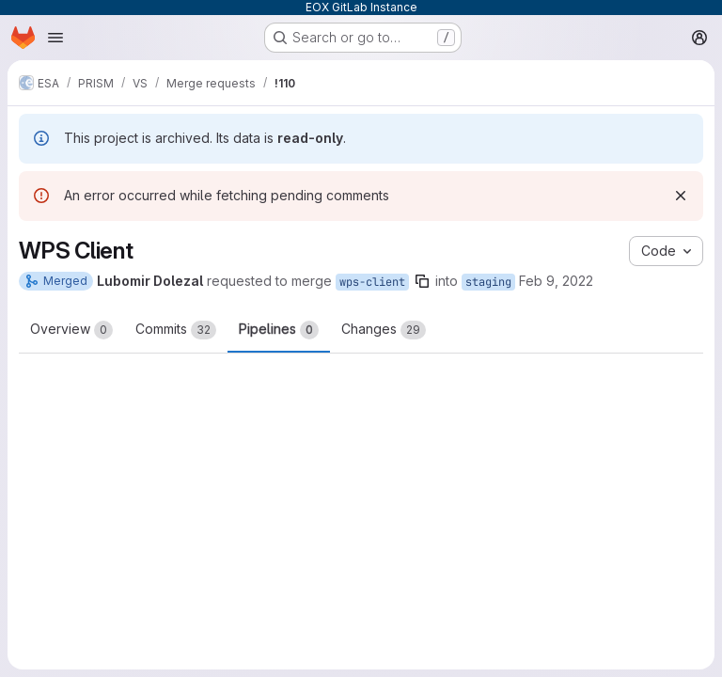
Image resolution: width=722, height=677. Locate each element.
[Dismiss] (680, 195)
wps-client (372, 282)
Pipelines (279, 330)
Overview (71, 330)
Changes (383, 330)
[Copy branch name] (422, 281)
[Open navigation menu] (55, 38)
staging (488, 282)
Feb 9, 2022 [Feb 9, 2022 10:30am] (556, 281)
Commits (175, 330)
